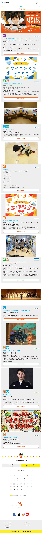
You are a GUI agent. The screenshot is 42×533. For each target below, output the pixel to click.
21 (14, 486)
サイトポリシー (28, 523)
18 (27, 484)
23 (21, 486)
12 (31, 481)
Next (32, 471)
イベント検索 (36, 3)
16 (21, 484)
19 (31, 484)
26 (31, 486)
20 (11, 486)
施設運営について (8, 525)
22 (17, 486)
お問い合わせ (27, 522)
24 (24, 486)
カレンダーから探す (32, 465)
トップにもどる (21, 507)
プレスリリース (8, 523)
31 (24, 489)
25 (27, 486)
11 (27, 481)
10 (24, 481)
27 (11, 489)
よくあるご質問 (8, 522)
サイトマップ (27, 525)
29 (17, 489)
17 (24, 484)
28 (14, 489)
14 (14, 484)
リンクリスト (7, 527)
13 (11, 484)
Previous (10, 471)
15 (17, 484)
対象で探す (12, 465)
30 (21, 489)
